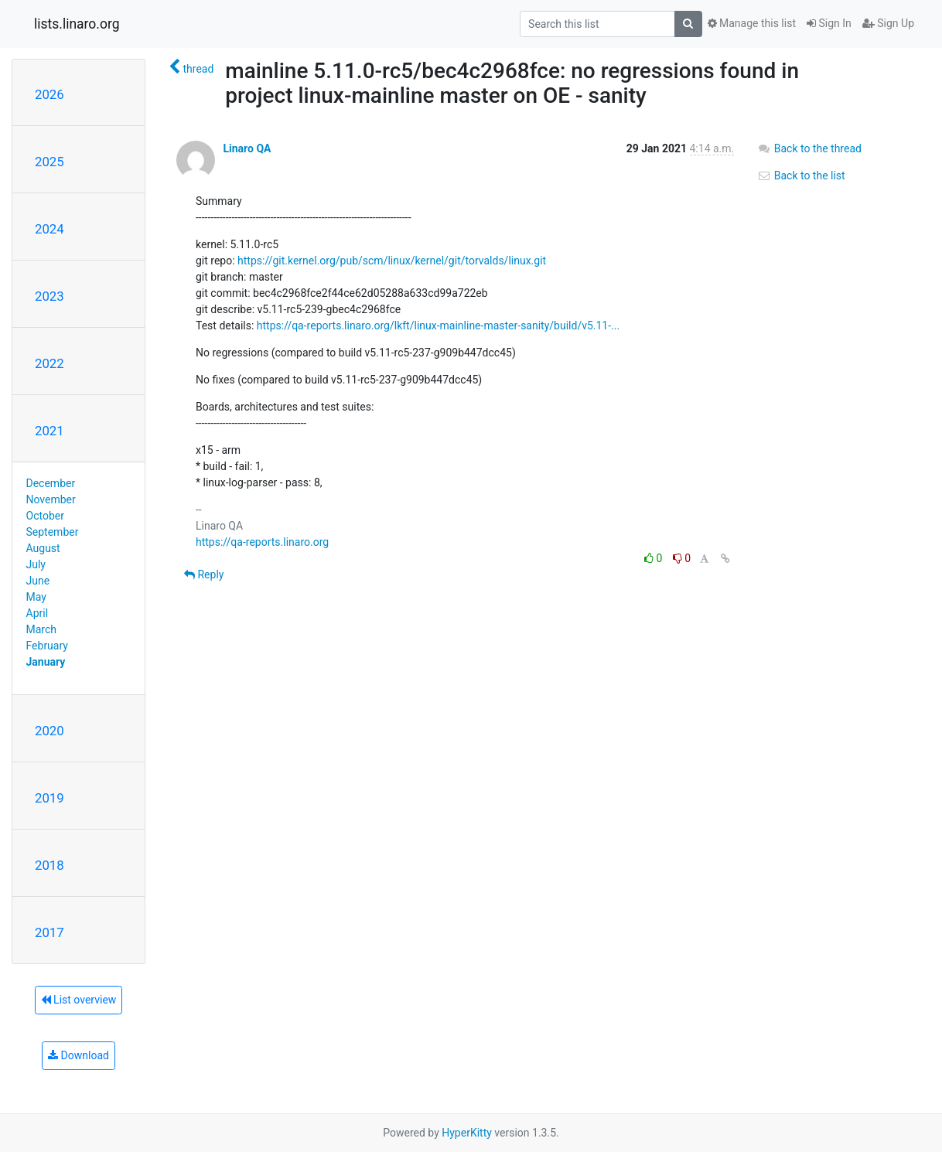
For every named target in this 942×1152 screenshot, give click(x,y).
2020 (49, 730)
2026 (49, 94)
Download (78, 1055)
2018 (49, 865)
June (38, 580)
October (45, 516)
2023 (49, 296)
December (51, 483)
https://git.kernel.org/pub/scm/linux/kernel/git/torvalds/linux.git (391, 260)
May (36, 597)
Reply (204, 574)
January (46, 662)
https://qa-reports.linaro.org (262, 542)
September (52, 532)
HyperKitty (467, 1132)
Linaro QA (247, 148)
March (41, 629)
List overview (79, 1000)
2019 (49, 798)
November (51, 499)
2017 (49, 932)
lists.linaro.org (77, 24)
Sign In (829, 23)
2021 (49, 430)
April (37, 613)
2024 (49, 229)
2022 (49, 363)
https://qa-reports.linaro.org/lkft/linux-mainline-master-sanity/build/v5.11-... (438, 325)
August (43, 548)
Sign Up (888, 23)
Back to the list (801, 175)
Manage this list (752, 23)
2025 (49, 161)
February (47, 645)
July (36, 564)
